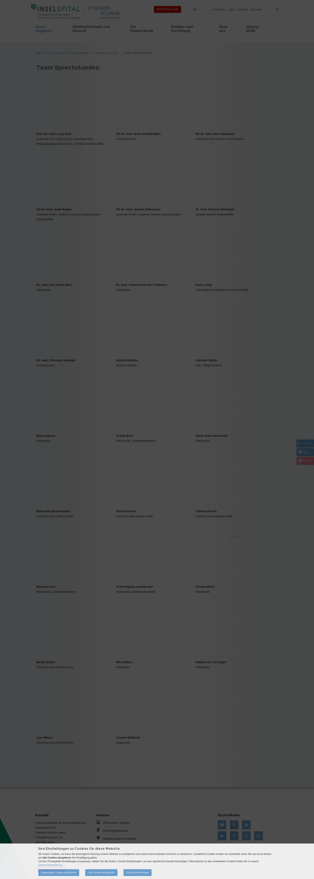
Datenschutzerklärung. (50, 865)
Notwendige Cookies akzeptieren (58, 872)
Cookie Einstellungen (137, 872)
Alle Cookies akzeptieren (101, 872)
